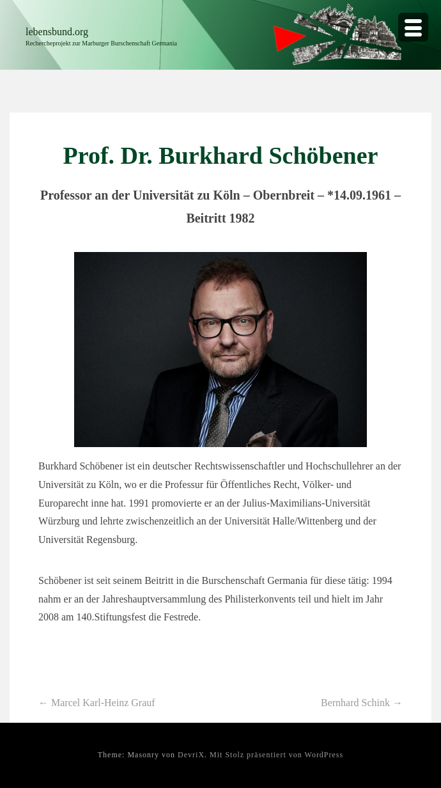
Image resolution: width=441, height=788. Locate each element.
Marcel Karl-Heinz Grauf (96, 702)
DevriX (191, 754)
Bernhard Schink (362, 702)
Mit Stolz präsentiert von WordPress (276, 754)
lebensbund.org (57, 31)
